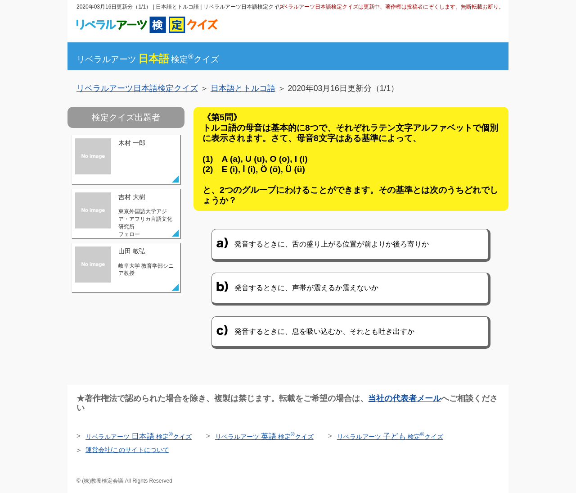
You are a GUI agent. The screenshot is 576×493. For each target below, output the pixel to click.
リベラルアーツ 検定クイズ (139, 436)
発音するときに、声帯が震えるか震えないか (306, 288)
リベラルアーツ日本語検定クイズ (137, 88)
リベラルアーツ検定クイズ (147, 59)
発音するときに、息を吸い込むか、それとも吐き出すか (324, 331)
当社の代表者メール (404, 398)
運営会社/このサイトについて (127, 449)
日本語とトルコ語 (243, 88)
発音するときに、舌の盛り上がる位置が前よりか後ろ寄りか (331, 244)
